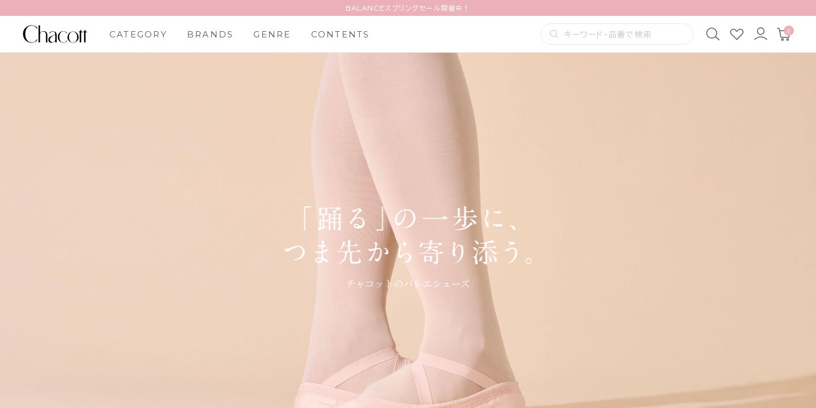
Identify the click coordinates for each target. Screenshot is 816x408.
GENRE (272, 34)
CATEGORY (138, 34)
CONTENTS (340, 34)
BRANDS (210, 34)
